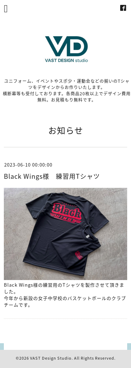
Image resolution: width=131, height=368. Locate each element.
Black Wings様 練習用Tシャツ (52, 176)
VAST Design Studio (51, 358)
